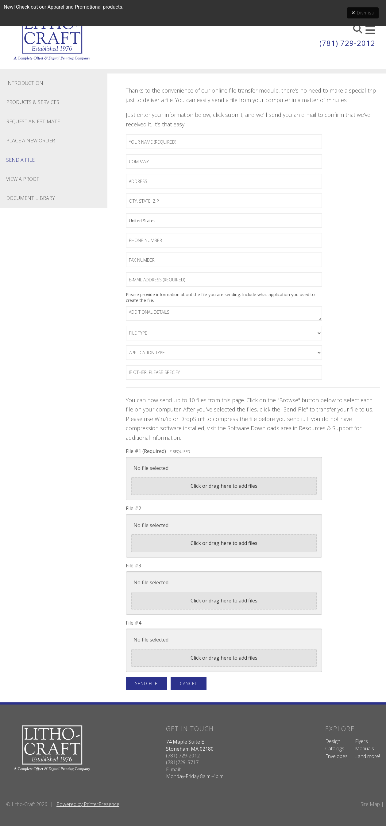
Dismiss (363, 12)
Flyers (361, 741)
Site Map (370, 804)
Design (332, 741)
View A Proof (22, 179)
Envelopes (336, 756)
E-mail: (173, 769)
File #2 (133, 508)
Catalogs (334, 748)
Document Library (30, 198)
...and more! (367, 756)
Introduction (24, 83)
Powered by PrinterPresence (87, 804)
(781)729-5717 (182, 762)
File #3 (133, 565)
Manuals (364, 748)
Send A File (20, 160)
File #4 (133, 622)
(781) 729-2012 (347, 43)
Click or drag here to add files (224, 485)
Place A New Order (30, 140)
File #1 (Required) (146, 451)
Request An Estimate (33, 121)
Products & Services (32, 102)
